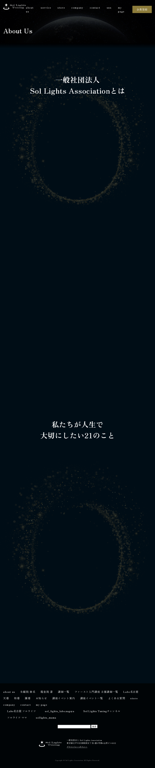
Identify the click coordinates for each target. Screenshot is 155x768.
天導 (6, 698)
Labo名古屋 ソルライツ (21, 711)
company (77, 7)
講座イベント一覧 (91, 698)
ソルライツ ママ (17, 717)
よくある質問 (116, 698)
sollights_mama (46, 717)
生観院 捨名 (28, 692)
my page (121, 9)
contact (95, 7)
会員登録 (142, 9)
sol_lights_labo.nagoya (59, 711)
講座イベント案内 (63, 698)
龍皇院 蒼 (47, 692)
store (61, 7)
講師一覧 (63, 692)
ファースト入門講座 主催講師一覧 (96, 692)
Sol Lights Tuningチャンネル (101, 711)
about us (30, 9)
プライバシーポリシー (77, 746)
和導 (17, 698)
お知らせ (41, 698)
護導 (28, 698)
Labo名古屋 (131, 692)
